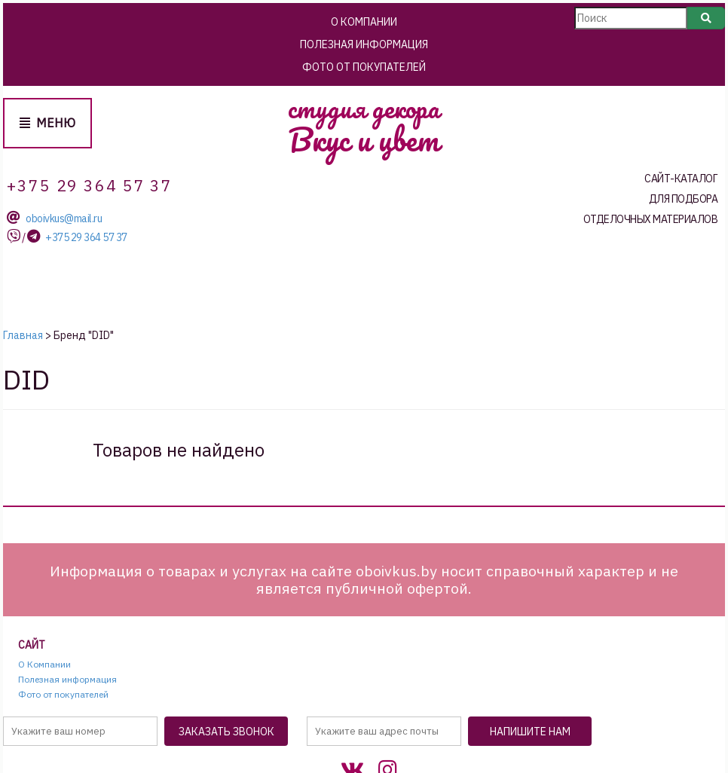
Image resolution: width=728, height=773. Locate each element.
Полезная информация (364, 44)
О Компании (364, 22)
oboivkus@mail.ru (64, 218)
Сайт (31, 645)
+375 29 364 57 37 (86, 237)
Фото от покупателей (364, 67)
